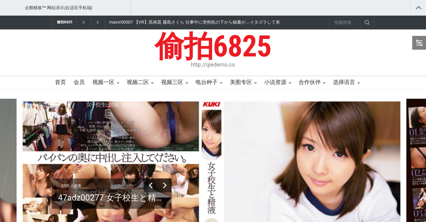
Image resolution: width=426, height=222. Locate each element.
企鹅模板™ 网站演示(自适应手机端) (58, 7)
